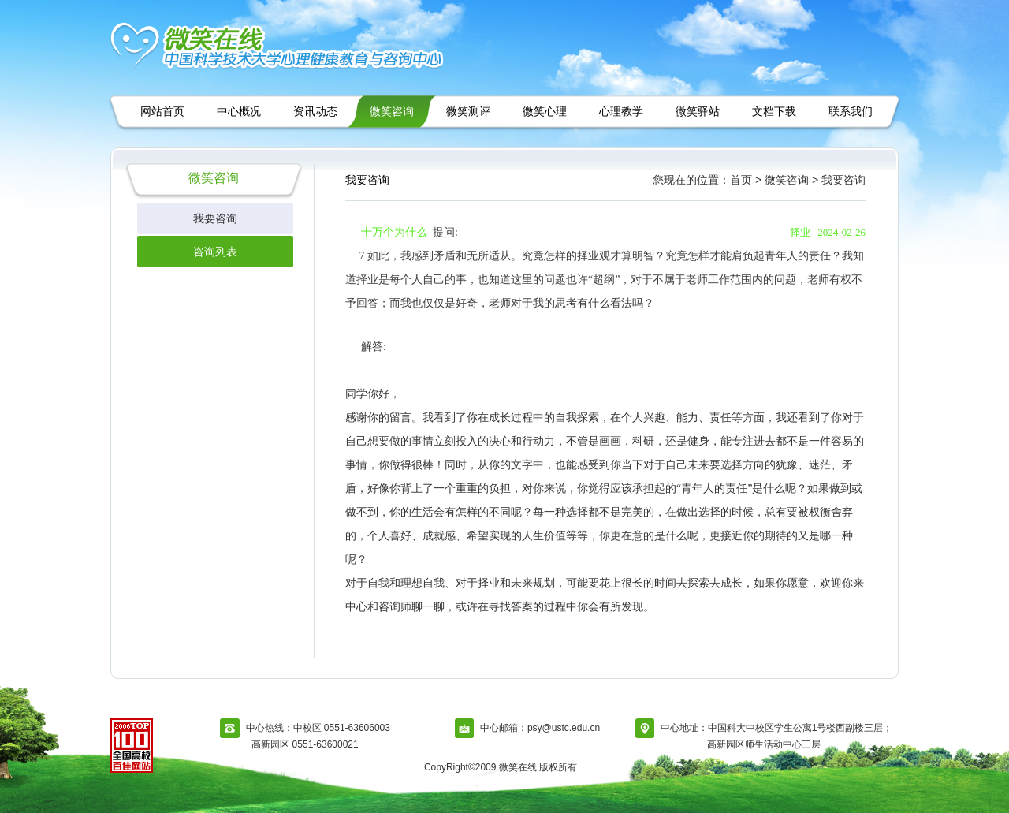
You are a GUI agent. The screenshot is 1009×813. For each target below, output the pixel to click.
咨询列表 (215, 251)
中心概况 (239, 111)
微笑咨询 (392, 111)
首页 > (745, 179)
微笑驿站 (698, 111)
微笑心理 (545, 111)
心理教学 (621, 111)
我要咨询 (215, 218)
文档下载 (774, 111)
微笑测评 (468, 111)
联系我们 (850, 111)
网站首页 (162, 111)
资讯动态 (315, 111)
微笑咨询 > (791, 179)
